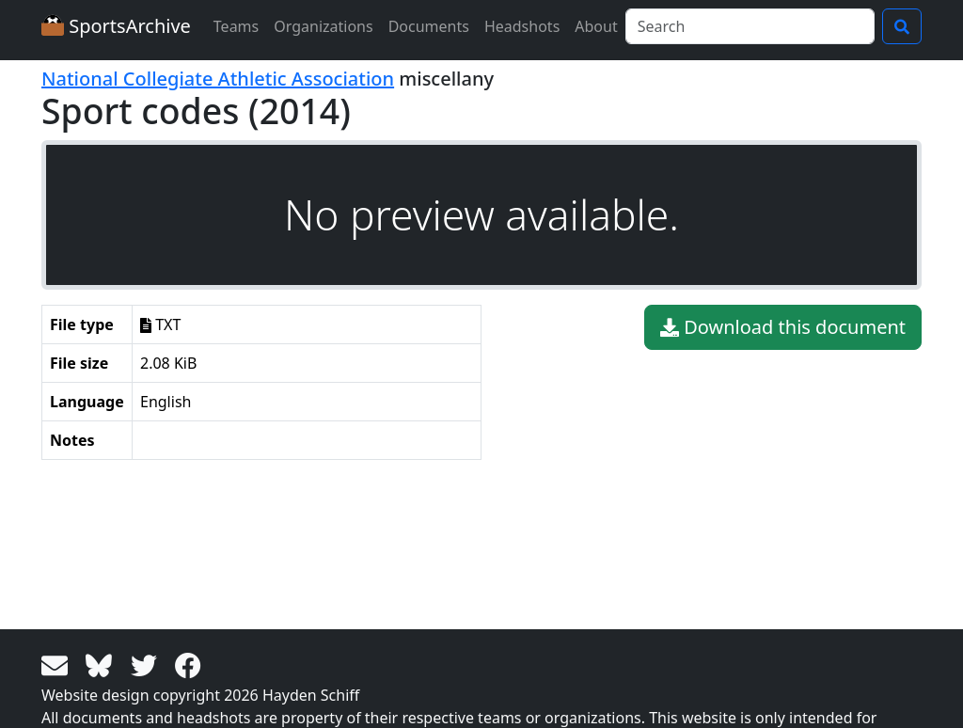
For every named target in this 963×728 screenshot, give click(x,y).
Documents (428, 26)
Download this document (783, 327)
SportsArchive (116, 26)
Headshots (522, 26)
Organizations (323, 26)
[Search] (750, 26)
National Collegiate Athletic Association (217, 78)
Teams (236, 26)
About (596, 26)
